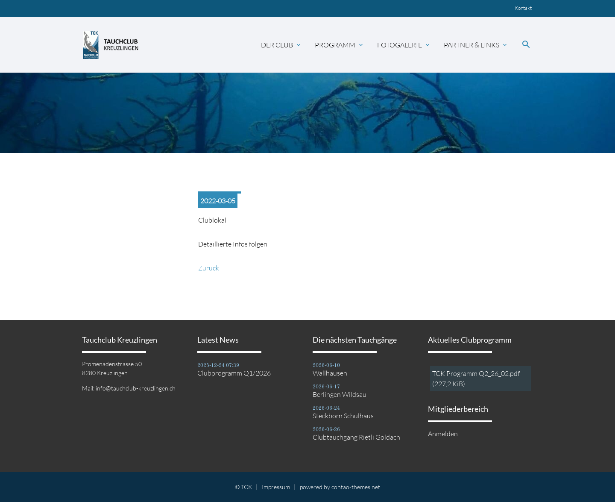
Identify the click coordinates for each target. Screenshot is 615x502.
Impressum (276, 486)
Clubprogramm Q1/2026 (234, 373)
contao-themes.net (355, 486)
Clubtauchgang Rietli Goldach (356, 437)
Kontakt (523, 8)
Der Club (281, 45)
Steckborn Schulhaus (343, 415)
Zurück (208, 268)
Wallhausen (330, 373)
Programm (339, 45)
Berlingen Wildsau (339, 394)
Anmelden (443, 433)
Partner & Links (476, 45)
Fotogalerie (404, 45)
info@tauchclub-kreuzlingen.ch (136, 388)
